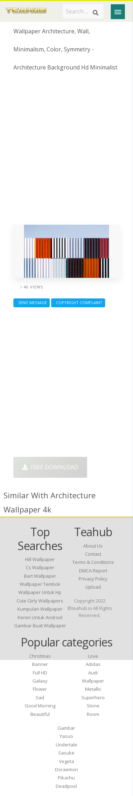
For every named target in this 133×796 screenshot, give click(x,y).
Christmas (40, 656)
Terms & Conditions (93, 562)
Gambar (66, 728)
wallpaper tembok (40, 584)
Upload (93, 587)
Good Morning (40, 705)
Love (93, 656)
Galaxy (40, 681)
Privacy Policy (93, 579)
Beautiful (40, 714)
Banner (40, 664)
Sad (40, 697)
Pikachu (66, 777)
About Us (93, 546)
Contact (93, 554)
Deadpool (66, 786)
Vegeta (66, 761)
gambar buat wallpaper (40, 625)
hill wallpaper (40, 559)
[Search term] (83, 11)
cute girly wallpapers (40, 601)
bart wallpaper (40, 576)
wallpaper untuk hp (39, 592)
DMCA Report (93, 570)
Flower (40, 689)
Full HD (40, 672)
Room (93, 714)
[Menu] (118, 11)
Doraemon (66, 769)
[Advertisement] (66, 151)
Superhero (93, 697)
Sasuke (66, 753)
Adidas (93, 664)
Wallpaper (93, 681)
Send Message (31, 302)
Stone (93, 705)
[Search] (96, 13)
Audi (93, 672)
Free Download (50, 467)
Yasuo (66, 736)
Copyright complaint (78, 302)
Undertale (66, 744)
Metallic (93, 689)
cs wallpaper (40, 567)
